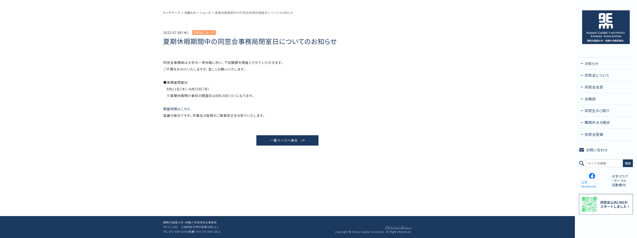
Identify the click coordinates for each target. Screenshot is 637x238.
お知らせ (190, 13)
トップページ (171, 13)
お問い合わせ (597, 149)
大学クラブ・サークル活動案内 (620, 180)
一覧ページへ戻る (284, 140)
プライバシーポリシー (398, 227)
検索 (628, 163)
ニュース (205, 13)
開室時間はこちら (176, 108)
